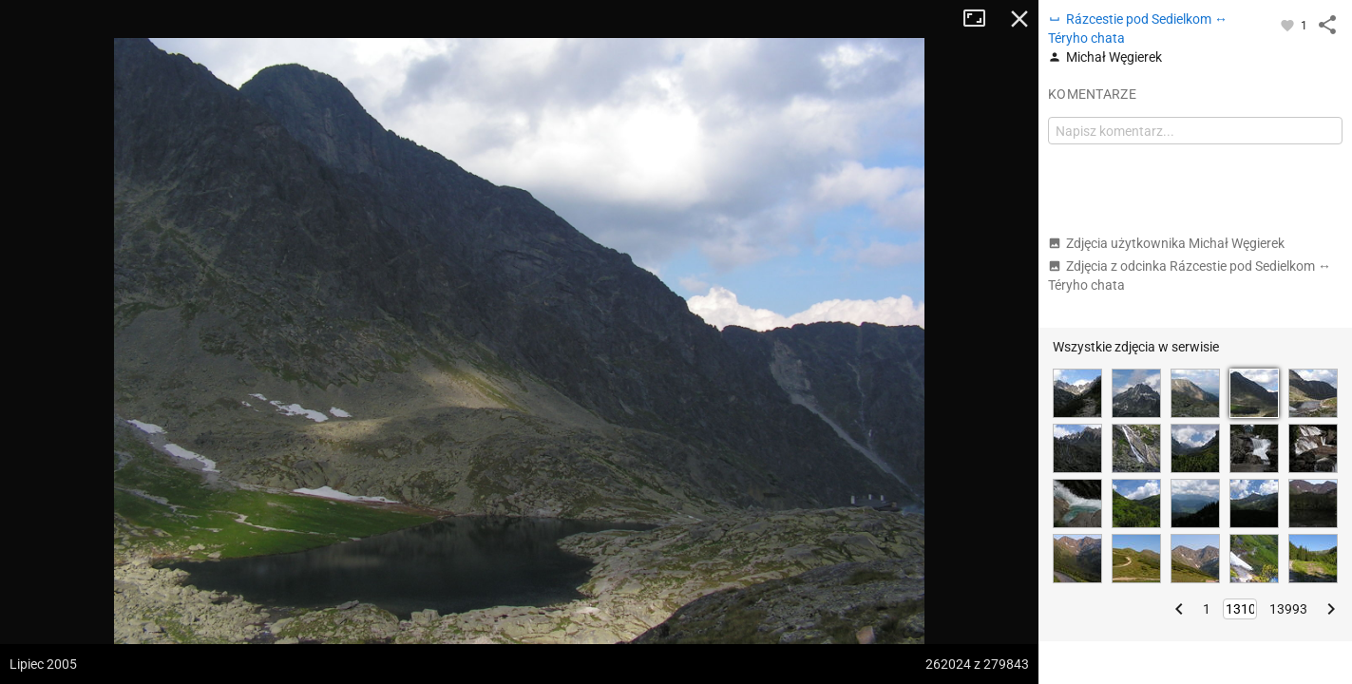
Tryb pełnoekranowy (981, 19)
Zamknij (1019, 19)
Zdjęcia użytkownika (1166, 243)
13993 (1288, 609)
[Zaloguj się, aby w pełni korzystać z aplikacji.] (1288, 24)
